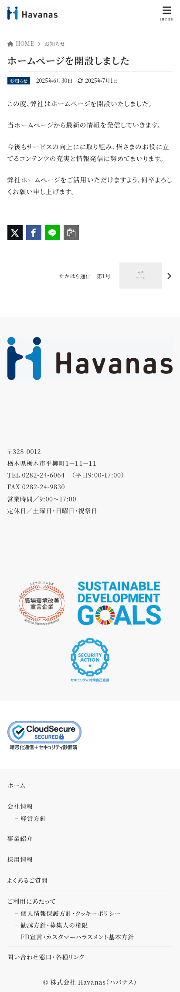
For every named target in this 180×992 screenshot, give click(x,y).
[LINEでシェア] (52, 232)
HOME (20, 43)
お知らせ (54, 43)
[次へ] (90, 275)
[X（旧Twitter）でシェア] (15, 232)
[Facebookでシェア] (33, 232)
